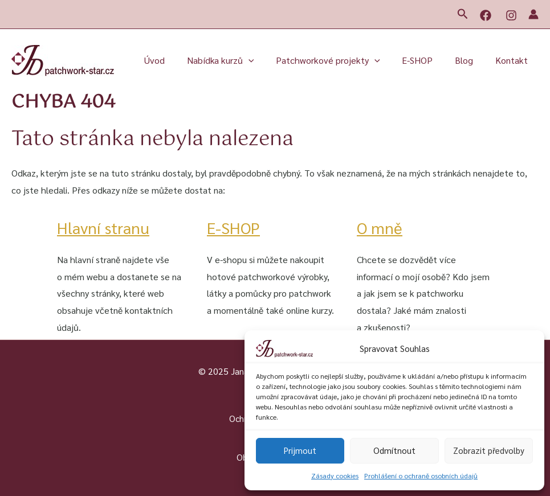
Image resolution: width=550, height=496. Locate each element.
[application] (265, 60)
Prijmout (300, 450)
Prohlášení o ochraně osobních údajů (421, 475)
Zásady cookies (334, 475)
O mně (381, 227)
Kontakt (513, 60)
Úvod (175, 60)
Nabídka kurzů (237, 60)
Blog (470, 60)
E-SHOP (427, 60)
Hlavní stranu (107, 227)
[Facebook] (485, 15)
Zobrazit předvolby (488, 450)
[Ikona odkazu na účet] (533, 14)
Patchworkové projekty (341, 60)
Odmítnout (394, 450)
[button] (462, 14)
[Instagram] (511, 15)
